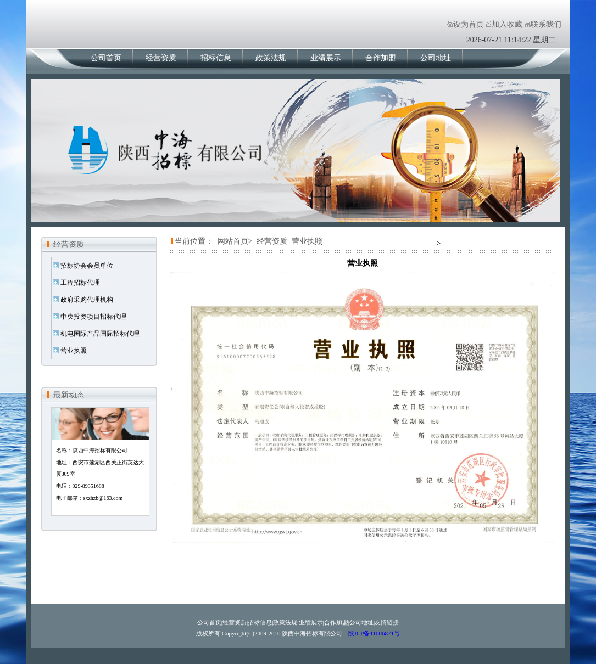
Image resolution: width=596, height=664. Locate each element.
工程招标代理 (80, 282)
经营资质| (235, 622)
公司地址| (362, 622)
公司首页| (209, 622)
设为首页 (468, 24)
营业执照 (73, 350)
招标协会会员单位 (86, 265)
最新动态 (68, 395)
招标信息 (215, 58)
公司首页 (106, 58)
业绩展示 (325, 58)
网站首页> (235, 241)
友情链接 (387, 622)
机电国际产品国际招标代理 (100, 333)
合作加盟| (336, 622)
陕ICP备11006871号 (373, 633)
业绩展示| (311, 622)
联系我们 (546, 24)
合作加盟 (380, 58)
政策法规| (285, 622)
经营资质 (161, 58)
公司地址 (435, 58)
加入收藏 (507, 24)
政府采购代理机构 (86, 299)
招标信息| (260, 622)
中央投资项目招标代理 (93, 316)
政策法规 (270, 58)
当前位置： (194, 241)
